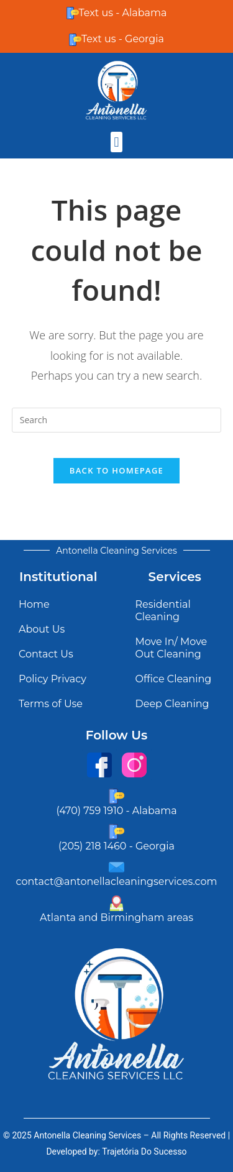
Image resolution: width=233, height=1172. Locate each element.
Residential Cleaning (163, 610)
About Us (42, 629)
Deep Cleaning (172, 704)
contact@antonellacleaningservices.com (116, 881)
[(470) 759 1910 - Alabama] (116, 796)
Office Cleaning (173, 679)
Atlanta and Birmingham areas (116, 917)
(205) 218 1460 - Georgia (116, 846)
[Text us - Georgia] (75, 40)
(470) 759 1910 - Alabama (116, 811)
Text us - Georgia (122, 39)
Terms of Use (51, 704)
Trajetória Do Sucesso (144, 1151)
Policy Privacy (52, 679)
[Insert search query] (117, 420)
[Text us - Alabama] (72, 13)
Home (34, 604)
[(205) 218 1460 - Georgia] (116, 832)
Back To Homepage (116, 470)
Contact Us (46, 654)
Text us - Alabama (123, 13)
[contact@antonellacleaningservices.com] (116, 867)
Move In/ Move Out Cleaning (171, 648)
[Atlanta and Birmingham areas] (116, 903)
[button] (116, 142)
